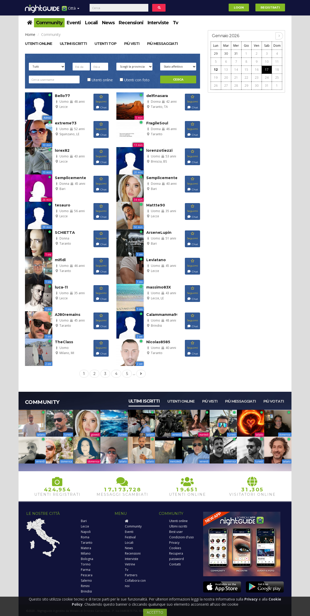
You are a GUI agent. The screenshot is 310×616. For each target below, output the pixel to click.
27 (226, 85)
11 (277, 61)
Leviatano (156, 260)
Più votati (273, 401)
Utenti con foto (135, 79)
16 (257, 69)
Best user (176, 532)
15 (246, 69)
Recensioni (131, 23)
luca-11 (61, 287)
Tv (175, 23)
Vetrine (130, 564)
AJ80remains (67, 314)
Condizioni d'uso (181, 537)
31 (236, 53)
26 (216, 85)
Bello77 (62, 95)
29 (216, 53)
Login (239, 7)
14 (236, 69)
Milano (86, 553)
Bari (84, 521)
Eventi (74, 23)
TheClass (64, 342)
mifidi (60, 260)
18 (277, 69)
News (108, 23)
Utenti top (105, 43)
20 (226, 77)
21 (236, 77)
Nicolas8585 (158, 342)
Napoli (86, 532)
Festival (130, 537)
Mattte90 (155, 205)
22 (246, 77)
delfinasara (157, 95)
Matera (86, 548)
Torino (86, 564)
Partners (131, 575)
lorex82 (62, 150)
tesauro (62, 205)
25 (277, 77)
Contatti (175, 564)
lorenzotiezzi (159, 150)
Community (49, 23)
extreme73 (65, 123)
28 (236, 85)
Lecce (85, 526)
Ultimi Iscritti (73, 43)
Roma (85, 537)
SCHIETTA (65, 232)
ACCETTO (155, 612)
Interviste (158, 23)
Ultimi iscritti (144, 401)
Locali (91, 23)
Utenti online (38, 43)
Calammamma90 (162, 314)
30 (226, 53)
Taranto (86, 542)
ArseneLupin (158, 232)
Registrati (270, 7)
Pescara (86, 575)
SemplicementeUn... (75, 177)
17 (267, 69)
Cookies (175, 548)
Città (70, 10)
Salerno (86, 580)
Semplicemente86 (164, 177)
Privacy (174, 542)
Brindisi (86, 591)
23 (257, 77)
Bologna (87, 559)
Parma (85, 569)
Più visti (131, 43)
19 (216, 77)
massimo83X (158, 287)
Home (30, 34)
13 (226, 69)
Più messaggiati (162, 43)
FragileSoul (157, 123)
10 (267, 61)
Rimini (85, 586)
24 (267, 77)
